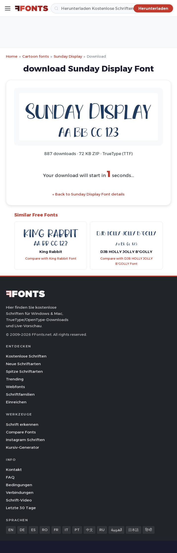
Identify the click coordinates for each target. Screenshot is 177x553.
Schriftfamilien (20, 394)
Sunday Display (68, 56)
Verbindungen (19, 492)
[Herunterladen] (112, 8)
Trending (14, 379)
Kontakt (14, 469)
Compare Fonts (21, 432)
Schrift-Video (19, 500)
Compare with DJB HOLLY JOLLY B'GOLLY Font (126, 261)
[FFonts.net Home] (31, 8)
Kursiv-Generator (22, 447)
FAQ (10, 477)
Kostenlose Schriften (26, 356)
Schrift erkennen (22, 424)
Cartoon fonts (35, 56)
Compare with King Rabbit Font (50, 258)
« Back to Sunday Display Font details (88, 194)
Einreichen (16, 402)
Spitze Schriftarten (24, 371)
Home (12, 56)
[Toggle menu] (7, 8)
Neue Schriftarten (23, 363)
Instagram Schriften (25, 439)
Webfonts (15, 386)
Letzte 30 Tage (21, 507)
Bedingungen (19, 484)
